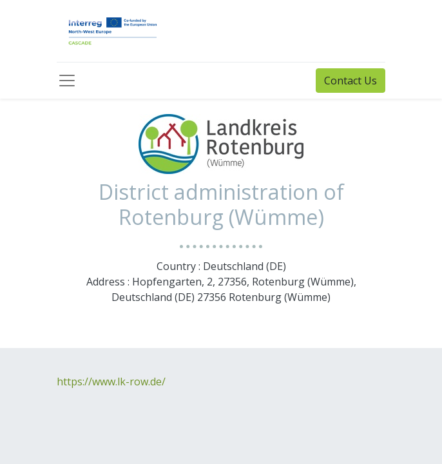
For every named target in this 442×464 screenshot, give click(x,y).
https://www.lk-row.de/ (111, 381)
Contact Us (350, 80)
